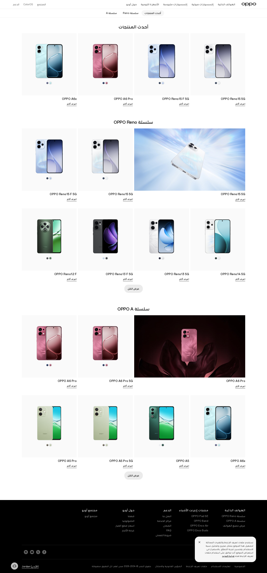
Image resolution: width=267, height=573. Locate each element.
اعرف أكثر (240, 104)
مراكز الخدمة (164, 521)
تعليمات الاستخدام (220, 566)
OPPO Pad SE (199, 516)
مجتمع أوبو (91, 516)
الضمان (167, 526)
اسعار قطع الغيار (124, 526)
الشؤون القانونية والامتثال (168, 566)
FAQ (168, 530)
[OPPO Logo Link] (249, 4)
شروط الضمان (163, 535)
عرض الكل (133, 289)
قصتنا (131, 516)
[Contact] (14, 566)
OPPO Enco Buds (197, 530)
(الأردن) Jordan (30, 566)
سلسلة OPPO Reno (233, 516)
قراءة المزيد (228, 556)
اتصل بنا (166, 516)
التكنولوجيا (128, 521)
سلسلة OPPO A (235, 521)
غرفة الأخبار (128, 530)
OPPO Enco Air (199, 526)
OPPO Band (201, 521)
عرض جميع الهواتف (234, 526)
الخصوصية (239, 566)
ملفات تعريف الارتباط (196, 566)
